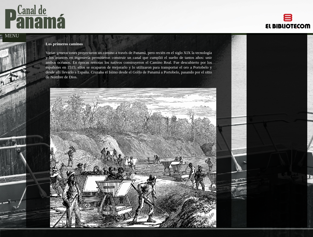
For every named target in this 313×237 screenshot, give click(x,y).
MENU (10, 35)
